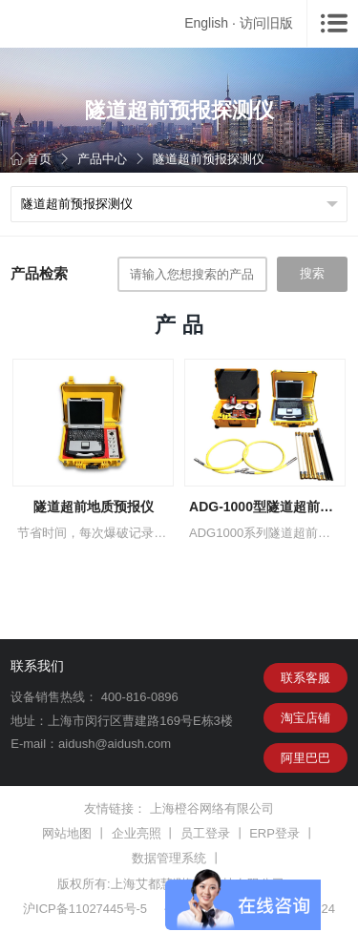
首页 (31, 159)
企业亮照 (136, 833)
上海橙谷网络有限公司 (212, 808)
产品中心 (102, 159)
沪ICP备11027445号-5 (85, 908)
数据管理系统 (169, 858)
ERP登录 (274, 833)
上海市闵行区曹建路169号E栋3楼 (140, 721)
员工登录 (205, 833)
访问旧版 (266, 23)
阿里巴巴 (305, 758)
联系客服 (305, 678)
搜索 (312, 273)
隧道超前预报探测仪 (208, 159)
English (206, 23)
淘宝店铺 (305, 718)
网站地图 (67, 833)
